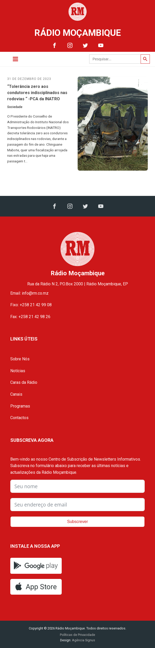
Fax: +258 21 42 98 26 (30, 316)
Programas (20, 406)
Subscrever (77, 521)
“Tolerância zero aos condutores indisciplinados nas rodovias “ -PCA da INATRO (37, 92)
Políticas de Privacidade (77, 635)
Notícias (17, 370)
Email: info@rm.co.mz (29, 293)
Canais (16, 394)
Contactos (19, 417)
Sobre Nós (20, 358)
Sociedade (14, 107)
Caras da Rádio (23, 382)
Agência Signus (83, 640)
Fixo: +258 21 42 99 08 (31, 304)
